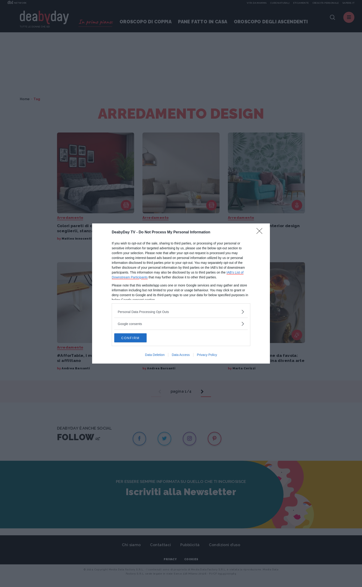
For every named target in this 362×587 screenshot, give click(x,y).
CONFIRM (136, 338)
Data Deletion (155, 355)
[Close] (260, 232)
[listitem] (181, 311)
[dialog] (181, 293)
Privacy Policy (207, 355)
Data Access (181, 355)
